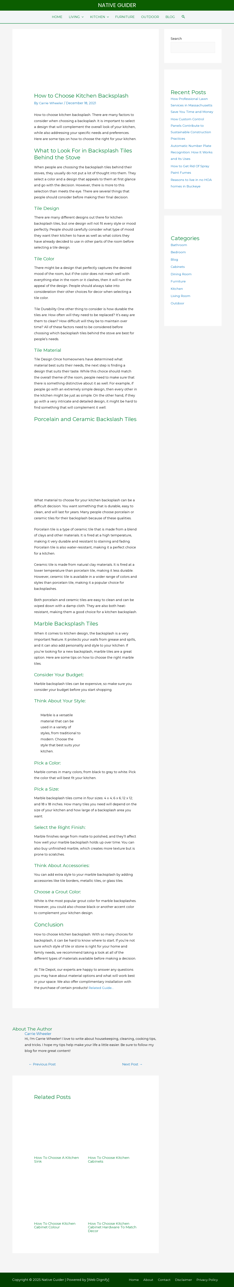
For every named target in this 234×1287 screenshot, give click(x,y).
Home (135, 1280)
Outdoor (177, 303)
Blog (174, 260)
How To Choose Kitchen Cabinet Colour (55, 1225)
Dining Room (181, 274)
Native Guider (117, 5)
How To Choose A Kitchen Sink (57, 1160)
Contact (163, 1280)
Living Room (181, 296)
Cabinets (178, 267)
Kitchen (177, 289)
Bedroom (178, 252)
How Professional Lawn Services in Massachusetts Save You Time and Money (192, 105)
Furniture (178, 282)
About (149, 1280)
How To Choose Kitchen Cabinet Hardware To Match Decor (109, 1227)
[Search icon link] (183, 16)
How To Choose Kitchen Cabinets (109, 1160)
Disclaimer (181, 1280)
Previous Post (43, 1064)
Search (176, 39)
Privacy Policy (205, 1280)
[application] (82, 16)
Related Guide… (101, 988)
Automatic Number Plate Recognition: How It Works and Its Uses (192, 152)
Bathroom (179, 245)
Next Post (132, 1064)
